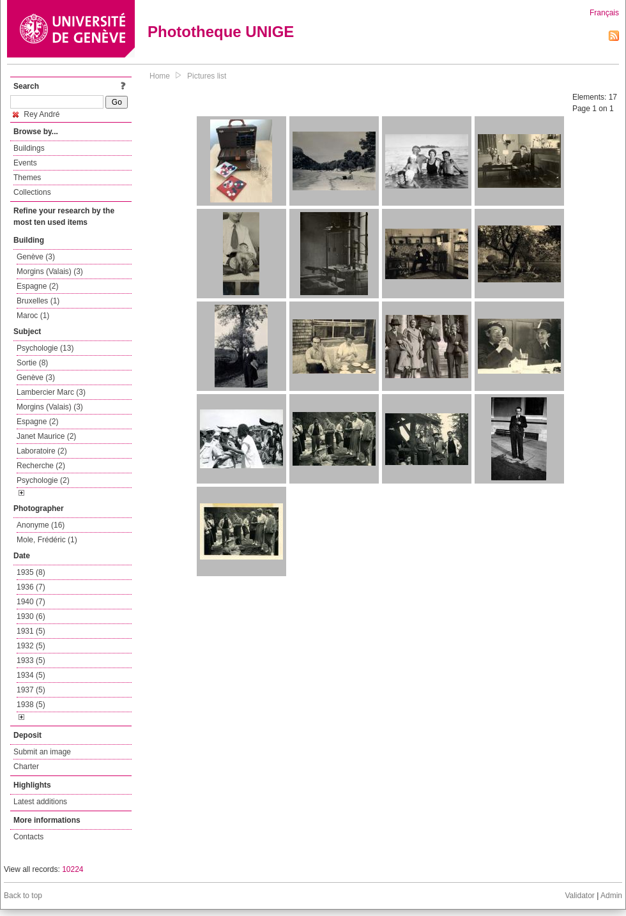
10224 (72, 869)
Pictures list (206, 76)
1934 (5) (31, 675)
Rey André (36, 114)
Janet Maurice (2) (46, 436)
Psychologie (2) (43, 480)
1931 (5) (31, 631)
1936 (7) (31, 587)
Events (25, 162)
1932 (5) (31, 645)
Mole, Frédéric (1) (47, 539)
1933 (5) (31, 660)
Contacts (28, 836)
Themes (27, 177)
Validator (579, 895)
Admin (611, 895)
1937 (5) (31, 689)
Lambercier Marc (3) (51, 392)
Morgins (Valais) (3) (50, 271)
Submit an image (42, 751)
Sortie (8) (32, 362)
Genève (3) (36, 256)
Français (604, 12)
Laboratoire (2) (42, 451)
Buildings (29, 148)
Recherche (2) (41, 465)
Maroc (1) (33, 315)
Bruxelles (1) (38, 300)
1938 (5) (31, 704)
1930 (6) (31, 616)
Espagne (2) (37, 286)
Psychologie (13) (45, 348)
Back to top (23, 895)
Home (159, 76)
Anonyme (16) (41, 525)
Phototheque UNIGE (221, 31)
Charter (26, 766)
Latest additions (40, 801)
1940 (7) (31, 601)
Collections (32, 192)
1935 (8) (31, 572)
